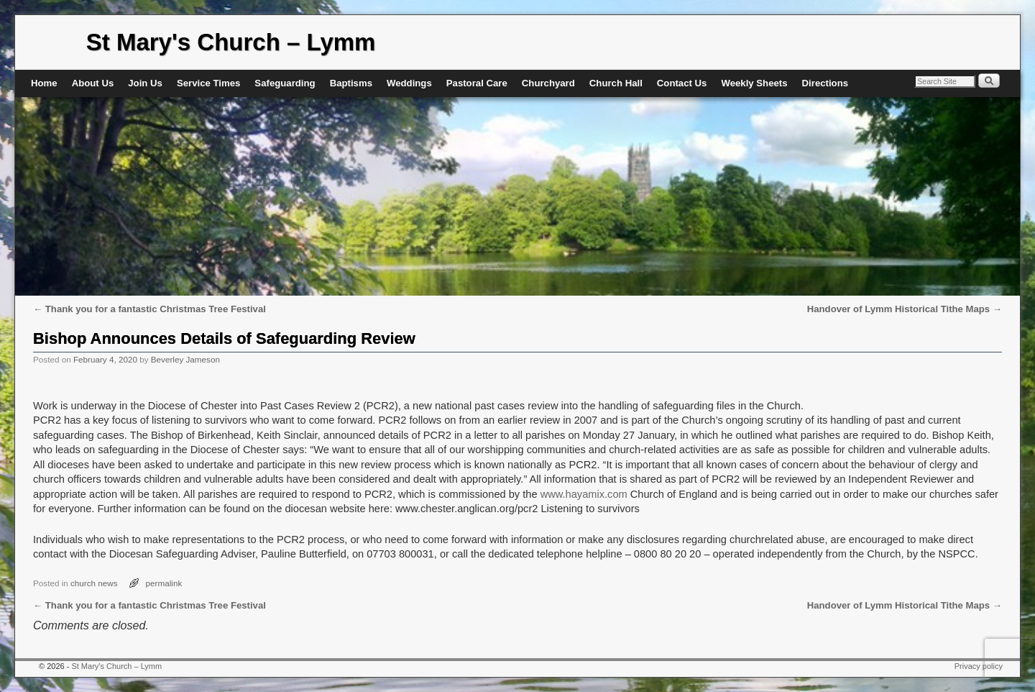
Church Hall (616, 83)
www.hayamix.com (583, 494)
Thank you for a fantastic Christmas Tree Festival (149, 309)
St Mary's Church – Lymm (231, 42)
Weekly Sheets (754, 83)
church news (94, 583)
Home (44, 83)
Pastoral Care (476, 83)
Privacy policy (978, 666)
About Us (93, 83)
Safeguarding (284, 83)
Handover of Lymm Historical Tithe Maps (904, 309)
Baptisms (351, 83)
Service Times (208, 83)
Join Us (145, 83)
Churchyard (548, 83)
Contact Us (682, 83)
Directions (825, 83)
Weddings (409, 83)
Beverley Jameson (185, 359)
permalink (164, 583)
